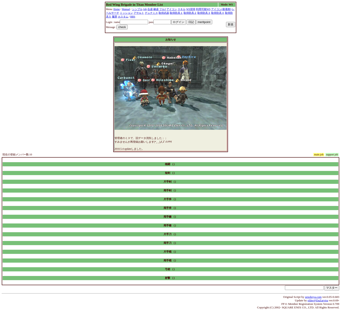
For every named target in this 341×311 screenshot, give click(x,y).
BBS (132, 16)
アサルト (139, 12)
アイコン (171, 9)
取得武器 (164, 12)
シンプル (137, 9)
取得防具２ (190, 12)
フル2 (162, 9)
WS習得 (190, 9)
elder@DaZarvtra (318, 300)
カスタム (123, 16)
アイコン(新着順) (221, 9)
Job (145, 9)
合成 (150, 9)
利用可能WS (203, 9)
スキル (182, 9)
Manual (126, 9)
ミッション (126, 12)
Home (116, 9)
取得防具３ (203, 12)
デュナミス (151, 12)
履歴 (114, 16)
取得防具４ (217, 12)
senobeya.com (313, 297)
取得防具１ (176, 12)
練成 (156, 9)
